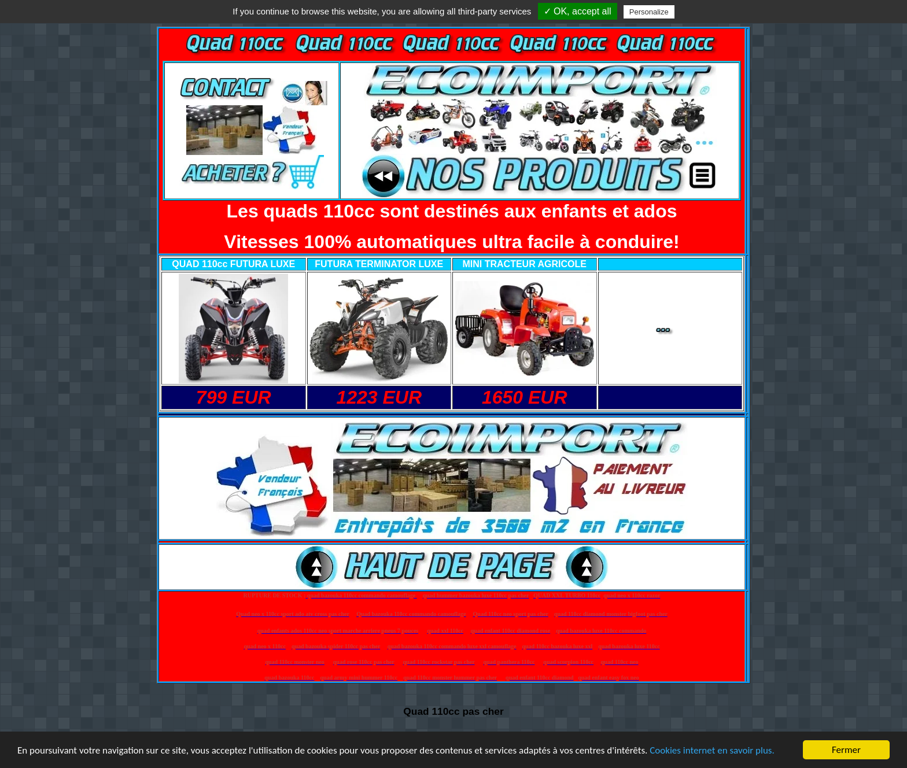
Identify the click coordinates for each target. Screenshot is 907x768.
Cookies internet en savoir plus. (712, 750)
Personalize (649, 12)
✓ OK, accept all (577, 11)
